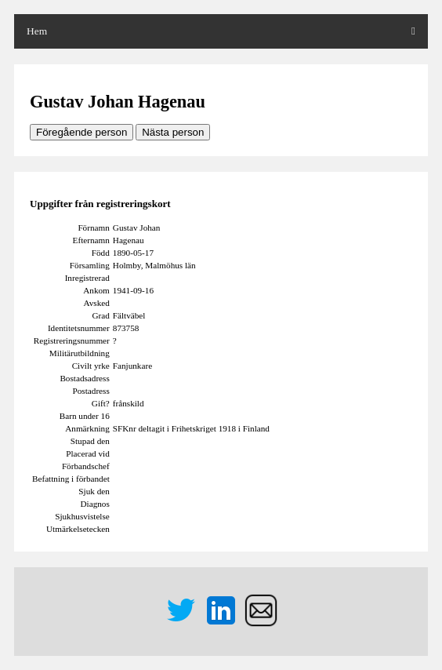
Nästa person (173, 132)
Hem (37, 31)
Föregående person (81, 132)
